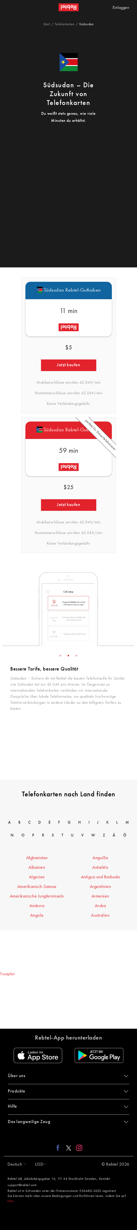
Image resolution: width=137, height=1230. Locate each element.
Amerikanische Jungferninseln (37, 896)
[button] (16, 1164)
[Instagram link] (78, 1147)
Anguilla (100, 858)
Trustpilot (7, 974)
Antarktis (100, 867)
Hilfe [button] (67, 1106)
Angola (36, 915)
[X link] (69, 1147)
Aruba (100, 906)
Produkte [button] (67, 1091)
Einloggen (121, 8)
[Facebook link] (59, 1147)
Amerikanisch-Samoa (36, 886)
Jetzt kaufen (68, 365)
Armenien (100, 896)
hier (10, 1201)
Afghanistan (37, 858)
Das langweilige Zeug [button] (67, 1122)
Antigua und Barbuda (100, 877)
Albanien (36, 867)
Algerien (37, 877)
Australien (100, 915)
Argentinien (100, 886)
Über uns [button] (67, 1076)
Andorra (36, 906)
